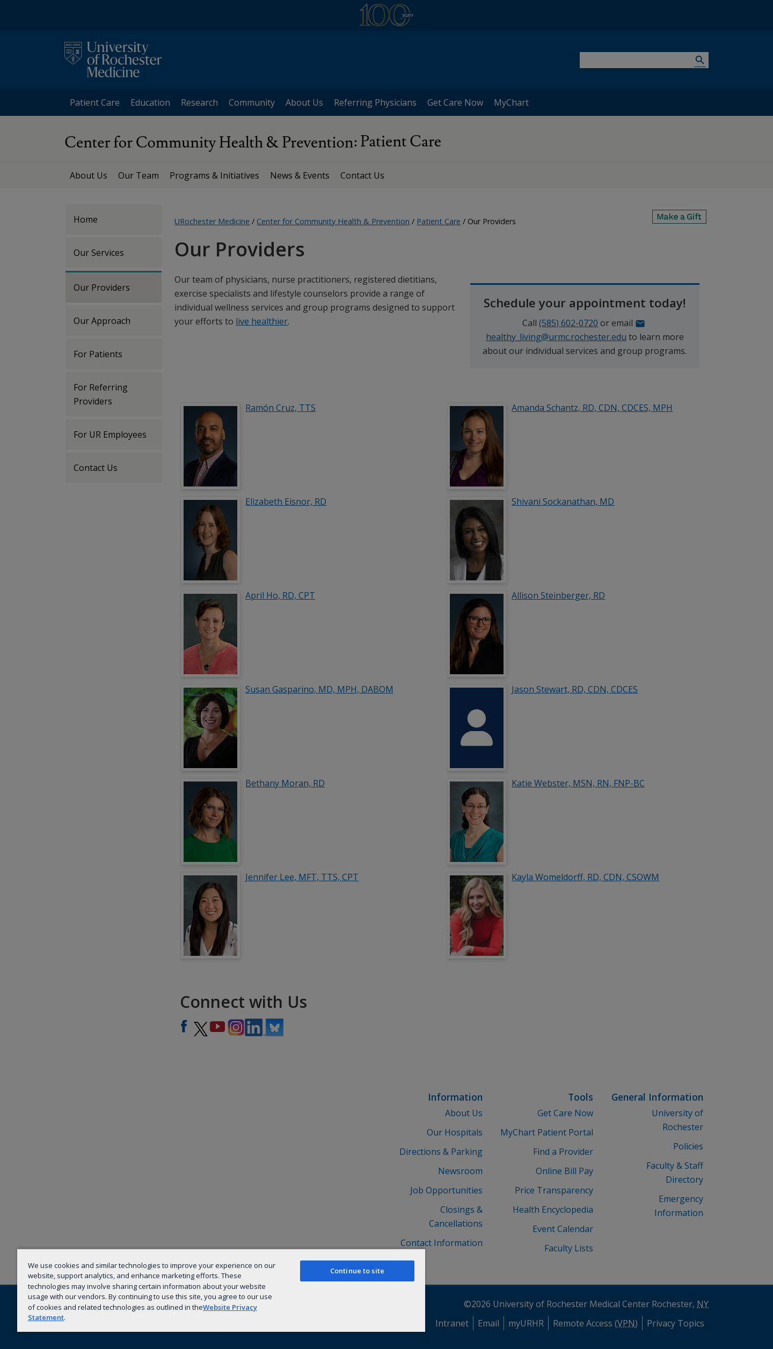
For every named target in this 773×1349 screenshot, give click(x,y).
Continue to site (357, 1271)
